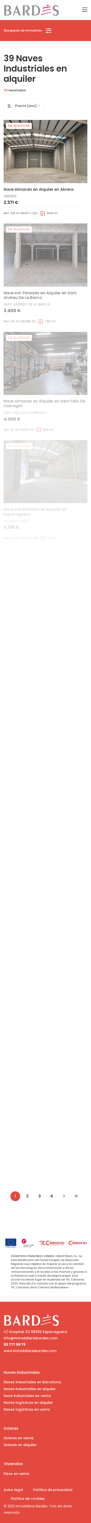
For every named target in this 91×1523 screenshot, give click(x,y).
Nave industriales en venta (27, 1395)
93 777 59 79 (14, 1344)
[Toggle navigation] (84, 10)
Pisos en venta (16, 1473)
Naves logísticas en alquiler (28, 1402)
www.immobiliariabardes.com (30, 1350)
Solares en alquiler (20, 1444)
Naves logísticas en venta (27, 1409)
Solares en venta (18, 1438)
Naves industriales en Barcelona (32, 1382)
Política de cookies (28, 1498)
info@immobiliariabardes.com (31, 1338)
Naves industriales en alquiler (30, 1388)
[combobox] (29, 106)
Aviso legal (13, 1489)
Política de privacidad (52, 1489)
